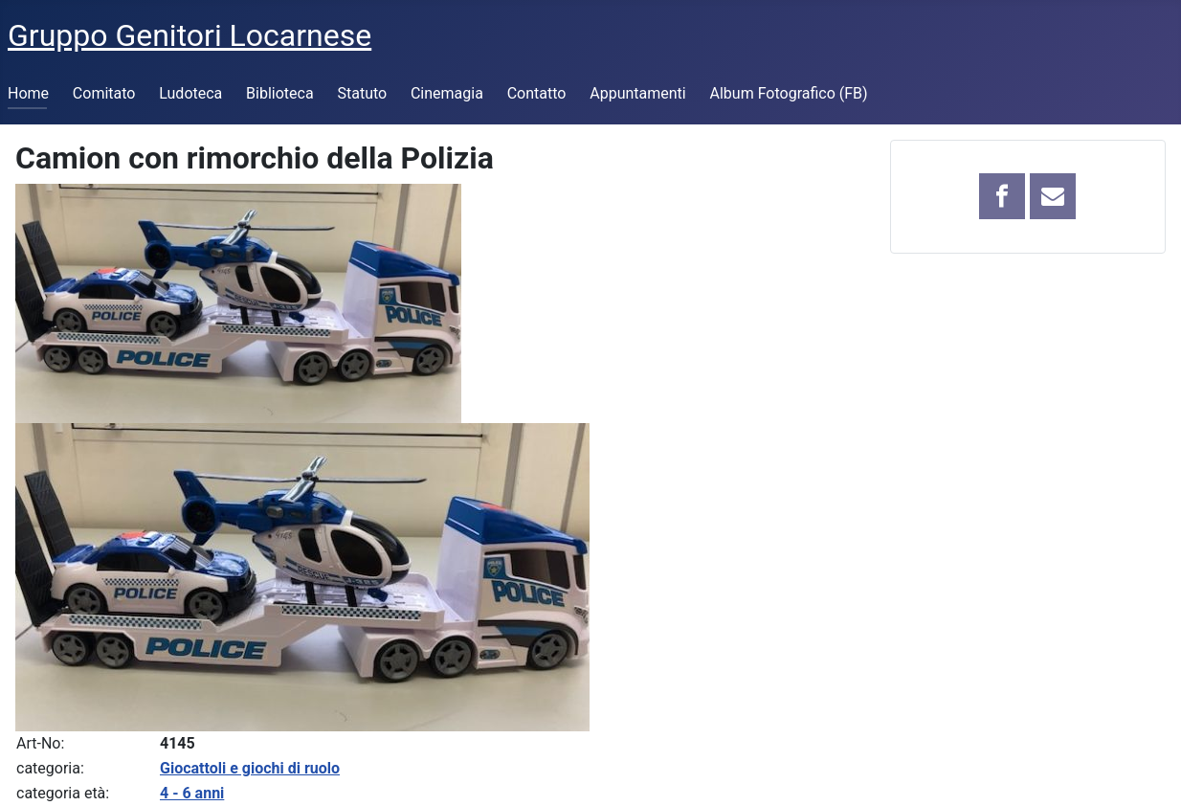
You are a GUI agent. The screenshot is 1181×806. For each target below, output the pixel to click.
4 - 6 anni (192, 793)
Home (28, 93)
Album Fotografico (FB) (789, 93)
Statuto (362, 93)
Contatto (537, 93)
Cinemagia (447, 93)
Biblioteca (280, 93)
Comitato (104, 93)
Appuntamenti (637, 93)
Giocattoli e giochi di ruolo (250, 768)
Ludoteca (190, 93)
